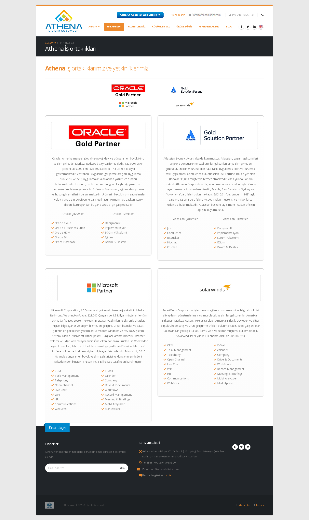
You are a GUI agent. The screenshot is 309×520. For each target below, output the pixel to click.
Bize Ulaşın (178, 15)
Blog (229, 26)
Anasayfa (94, 26)
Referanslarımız (209, 26)
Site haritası (244, 504)
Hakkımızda (114, 26)
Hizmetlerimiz (137, 26)
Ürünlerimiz (184, 26)
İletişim (260, 504)
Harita (168, 475)
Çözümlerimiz (161, 26)
